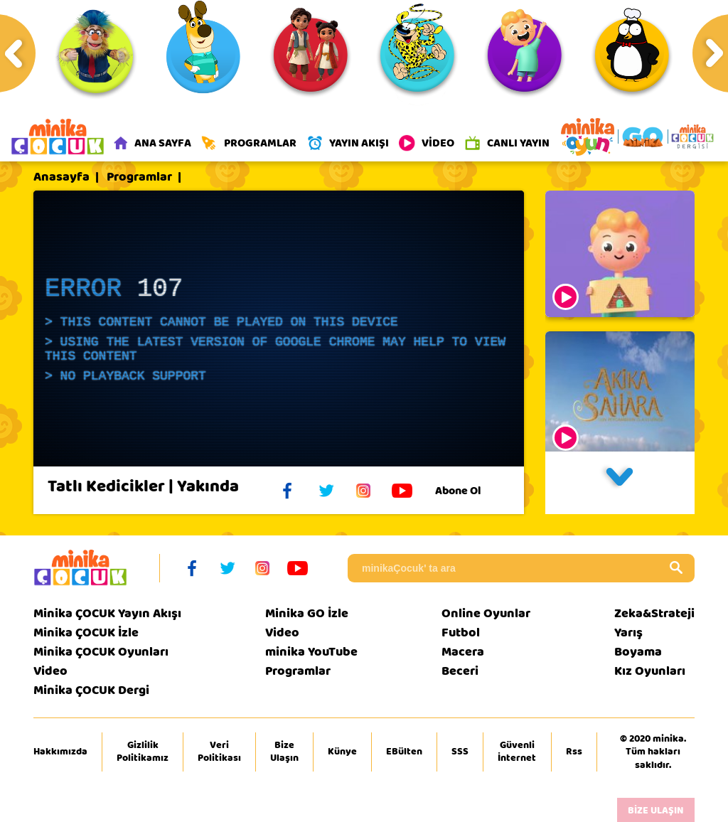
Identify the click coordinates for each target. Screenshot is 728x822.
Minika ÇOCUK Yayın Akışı (107, 613)
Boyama (638, 651)
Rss (574, 751)
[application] (278, 328)
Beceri (459, 670)
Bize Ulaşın (284, 751)
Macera (462, 651)
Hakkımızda (60, 751)
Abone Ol (469, 490)
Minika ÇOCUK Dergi (91, 690)
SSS (460, 751)
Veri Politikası (219, 751)
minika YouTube (311, 651)
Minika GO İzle (306, 613)
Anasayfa (61, 177)
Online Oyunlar (485, 613)
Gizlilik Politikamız (142, 751)
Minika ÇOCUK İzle (86, 632)
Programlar (139, 177)
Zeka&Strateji (654, 613)
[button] (620, 483)
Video (50, 670)
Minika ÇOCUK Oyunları (100, 651)
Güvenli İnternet (517, 751)
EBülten (404, 751)
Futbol (460, 632)
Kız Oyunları (649, 670)
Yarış (628, 632)
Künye (342, 751)
